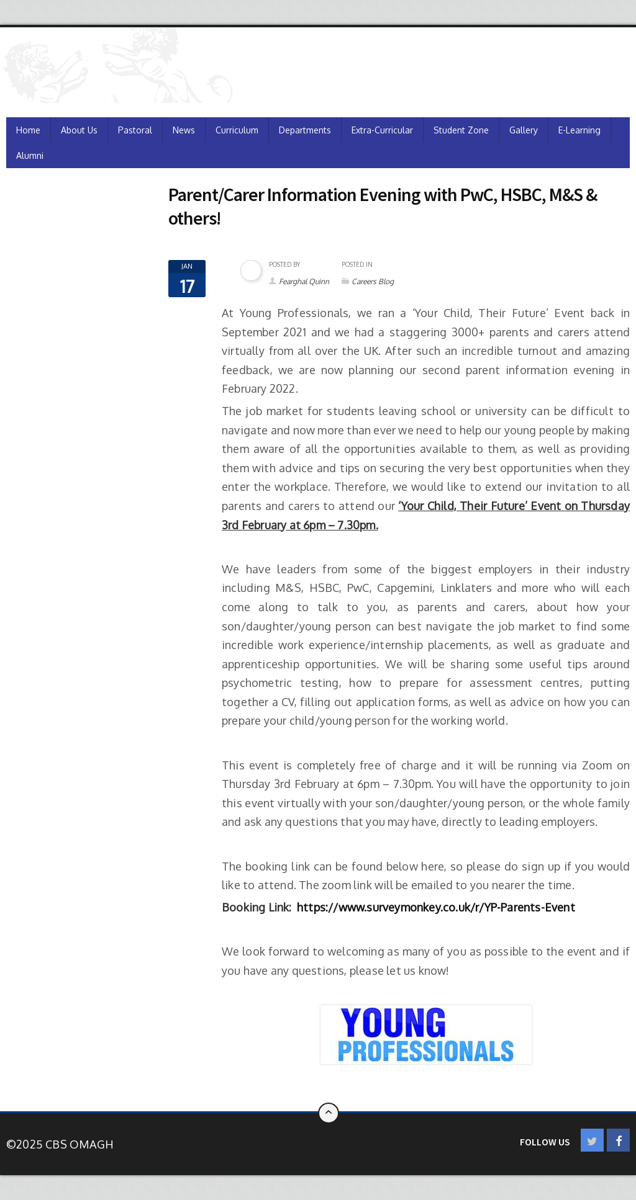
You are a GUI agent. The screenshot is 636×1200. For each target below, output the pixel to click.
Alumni (29, 155)
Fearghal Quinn (304, 281)
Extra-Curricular (382, 130)
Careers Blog (373, 281)
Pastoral (135, 130)
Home (28, 130)
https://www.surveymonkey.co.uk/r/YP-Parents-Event (436, 907)
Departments (305, 130)
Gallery (523, 130)
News (184, 130)
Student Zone (461, 130)
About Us (79, 130)
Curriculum (237, 130)
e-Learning (579, 130)
